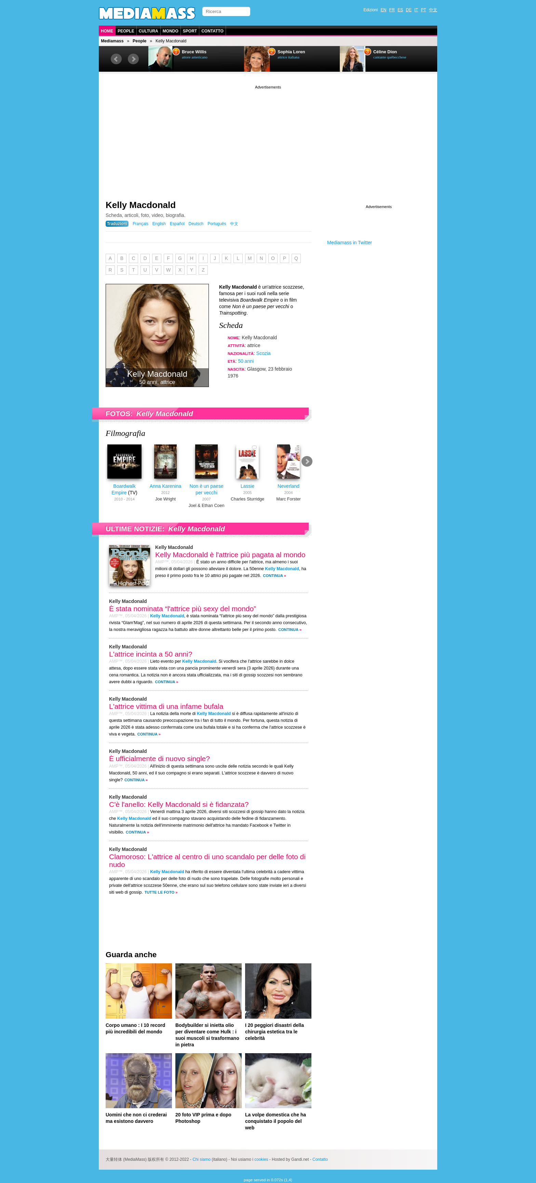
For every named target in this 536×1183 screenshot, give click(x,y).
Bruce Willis (194, 52)
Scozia (263, 353)
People (126, 31)
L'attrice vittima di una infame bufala (166, 706)
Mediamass (112, 41)
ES (400, 10)
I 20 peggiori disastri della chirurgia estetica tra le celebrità (274, 1031)
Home (107, 31)
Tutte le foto (159, 892)
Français (140, 223)
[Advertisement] (268, 138)
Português (216, 223)
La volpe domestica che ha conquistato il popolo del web (275, 1121)
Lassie (247, 486)
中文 (433, 10)
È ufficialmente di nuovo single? (159, 758)
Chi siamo (201, 1159)
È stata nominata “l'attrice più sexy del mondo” (182, 609)
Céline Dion (385, 52)
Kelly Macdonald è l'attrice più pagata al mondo (230, 555)
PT (423, 10)
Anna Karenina (166, 486)
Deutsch (196, 223)
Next (133, 59)
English (159, 223)
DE (409, 10)
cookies (261, 1159)
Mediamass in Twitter (349, 242)
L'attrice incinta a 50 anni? (150, 654)
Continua (273, 576)
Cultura (148, 31)
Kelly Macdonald (141, 205)
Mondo (170, 31)
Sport (190, 31)
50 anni (246, 361)
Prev (116, 59)
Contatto (212, 31)
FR (392, 10)
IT (416, 10)
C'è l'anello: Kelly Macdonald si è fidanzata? (179, 804)
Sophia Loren (291, 52)
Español (177, 223)
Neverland (288, 486)
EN (384, 10)
